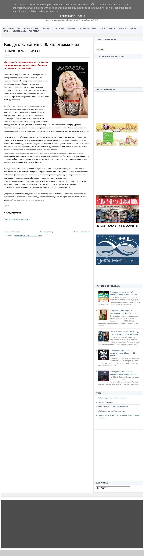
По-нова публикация (11, 232)
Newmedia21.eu (19, 31)
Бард (19, 28)
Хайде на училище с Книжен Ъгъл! (112, 398)
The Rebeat (34, 31)
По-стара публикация (81, 232)
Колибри (45, 28)
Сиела (102, 28)
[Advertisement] (118, 171)
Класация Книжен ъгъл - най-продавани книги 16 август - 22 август (122, 353)
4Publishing (8, 28)
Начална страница (105, 402)
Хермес (6, 31)
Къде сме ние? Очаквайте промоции (113, 407)
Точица (111, 28)
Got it (81, 16)
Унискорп (122, 28)
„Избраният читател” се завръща (111, 411)
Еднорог (28, 28)
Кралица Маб (58, 28)
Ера (36, 28)
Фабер (133, 28)
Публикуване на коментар (16, 219)
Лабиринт (72, 28)
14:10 (7, 206)
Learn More (67, 16)
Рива (94, 28)
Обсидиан (84, 28)
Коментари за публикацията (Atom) (28, 236)
